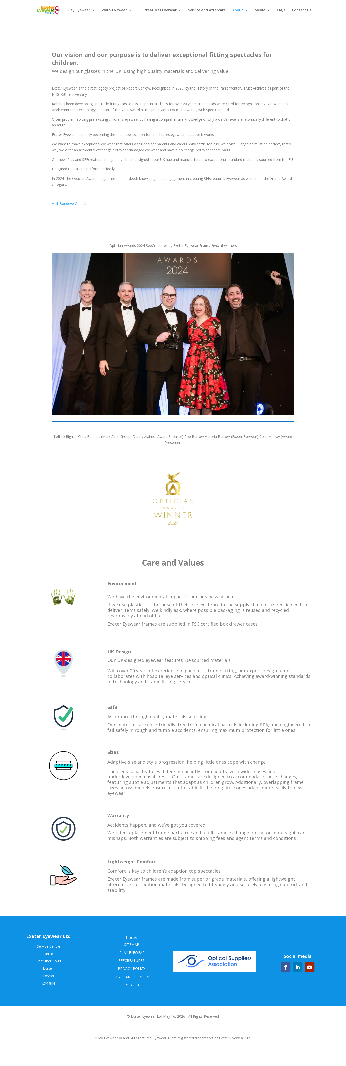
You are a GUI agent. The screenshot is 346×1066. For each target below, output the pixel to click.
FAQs (281, 10)
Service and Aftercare (207, 10)
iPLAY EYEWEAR (132, 952)
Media (260, 10)
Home (55, 10)
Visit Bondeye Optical (69, 203)
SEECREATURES (131, 960)
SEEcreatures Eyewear (157, 10)
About (237, 10)
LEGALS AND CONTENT (131, 976)
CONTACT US (131, 985)
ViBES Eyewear (114, 10)
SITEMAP (131, 944)
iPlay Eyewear (78, 10)
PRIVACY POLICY (131, 968)
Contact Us (301, 10)
